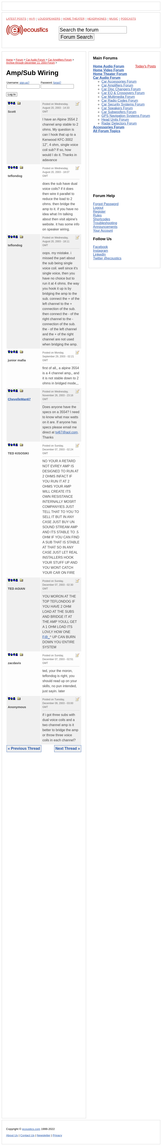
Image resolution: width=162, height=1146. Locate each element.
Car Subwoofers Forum (118, 112)
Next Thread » (67, 748)
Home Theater (74, 18)
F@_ (46, 637)
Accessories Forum (108, 127)
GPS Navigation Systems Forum (125, 116)
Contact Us (27, 1135)
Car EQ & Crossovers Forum (122, 93)
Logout (98, 208)
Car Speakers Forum (117, 108)
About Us (12, 1135)
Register (99, 211)
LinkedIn (99, 254)
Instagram (100, 250)
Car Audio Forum (106, 78)
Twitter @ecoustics (107, 258)
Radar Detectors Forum (119, 123)
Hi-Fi (32, 18)
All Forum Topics (106, 131)
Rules (97, 215)
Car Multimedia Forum (118, 97)
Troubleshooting (105, 223)
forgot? (57, 82)
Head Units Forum (115, 119)
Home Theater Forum (110, 74)
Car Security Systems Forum (122, 104)
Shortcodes (101, 219)
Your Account (103, 230)
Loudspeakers (49, 18)
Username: (23, 85)
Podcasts (128, 18)
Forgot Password (106, 204)
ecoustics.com (31, 1129)
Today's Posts (145, 66)
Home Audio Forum (108, 66)
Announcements (105, 227)
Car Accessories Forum (118, 81)
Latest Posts (16, 18)
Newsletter (43, 1135)
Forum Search (77, 37)
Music (113, 18)
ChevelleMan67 (19, 399)
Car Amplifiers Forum (117, 85)
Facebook (100, 247)
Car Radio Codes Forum (119, 100)
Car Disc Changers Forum (121, 89)
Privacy (57, 1135)
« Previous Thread (24, 748)
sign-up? (24, 82)
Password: (57, 85)
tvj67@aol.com (66, 432)
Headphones (97, 18)
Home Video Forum (108, 70)
